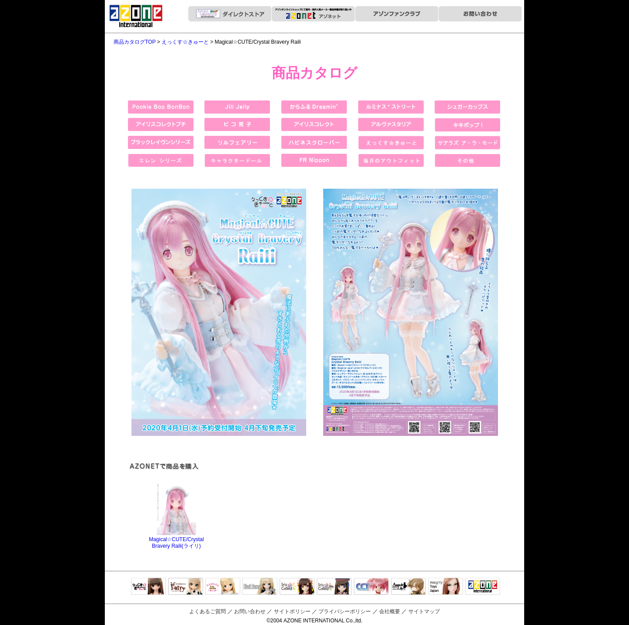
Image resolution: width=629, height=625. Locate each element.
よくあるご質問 (207, 611)
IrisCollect (297, 587)
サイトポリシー (292, 611)
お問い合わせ (250, 611)
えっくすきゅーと (148, 587)
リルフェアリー (185, 587)
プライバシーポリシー (344, 611)
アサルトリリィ (408, 587)
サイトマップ (424, 611)
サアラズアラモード (222, 587)
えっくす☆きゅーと (185, 42)
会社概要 (389, 611)
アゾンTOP (482, 587)
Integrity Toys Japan (445, 587)
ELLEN (334, 587)
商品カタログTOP (135, 42)
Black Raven (259, 587)
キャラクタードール (371, 587)
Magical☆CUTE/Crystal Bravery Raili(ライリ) (176, 539)
